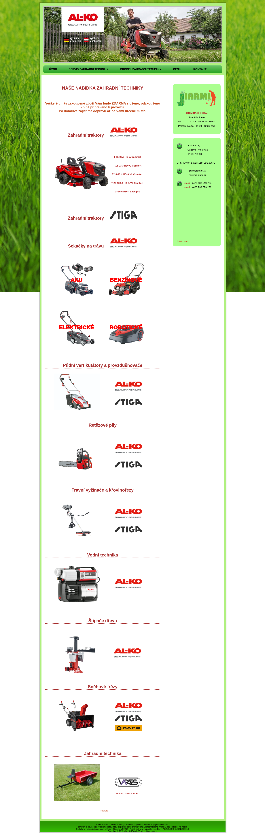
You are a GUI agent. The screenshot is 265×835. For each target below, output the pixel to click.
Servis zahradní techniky (89, 69)
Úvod (53, 69)
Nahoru (104, 810)
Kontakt (200, 69)
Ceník (177, 69)
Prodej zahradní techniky (140, 69)
